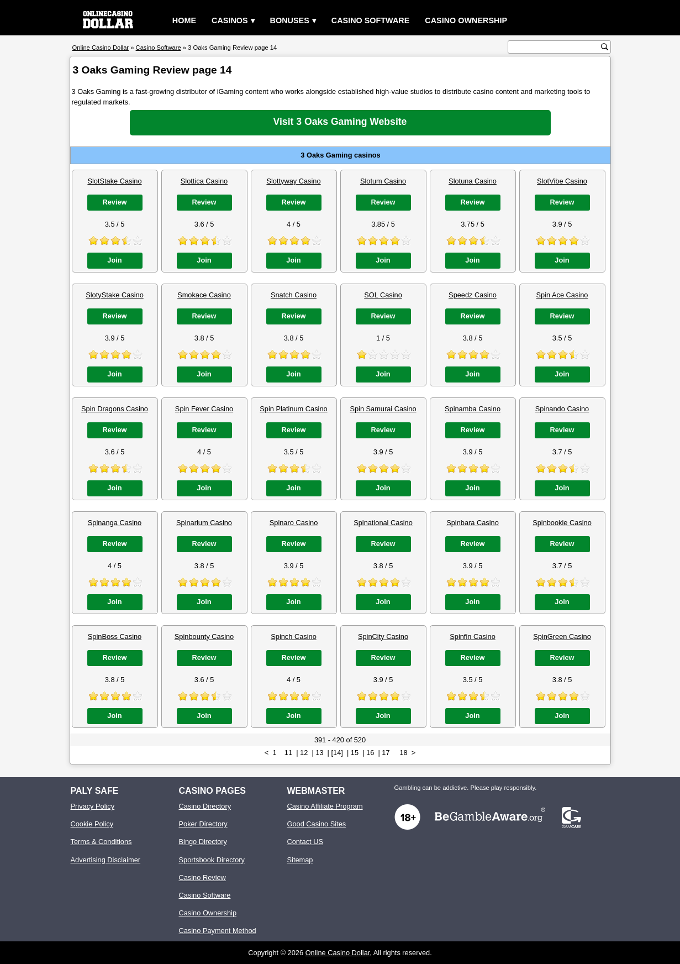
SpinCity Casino (383, 636)
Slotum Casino (383, 181)
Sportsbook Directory (212, 860)
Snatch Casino (294, 295)
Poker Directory (203, 824)
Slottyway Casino (293, 181)
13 (319, 752)
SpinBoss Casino (114, 636)
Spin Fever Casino (204, 409)
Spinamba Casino (472, 409)
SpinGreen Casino (562, 636)
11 (288, 752)
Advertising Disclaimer (106, 860)
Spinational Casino (383, 522)
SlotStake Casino (114, 181)
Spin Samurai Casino (383, 409)
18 (403, 752)
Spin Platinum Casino (293, 409)
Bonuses (289, 20)
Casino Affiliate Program (325, 806)
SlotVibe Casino (562, 181)
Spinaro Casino (294, 522)
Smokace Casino (204, 295)
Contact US (305, 841)
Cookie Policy (92, 824)
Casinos (230, 20)
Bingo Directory (203, 841)
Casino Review (202, 877)
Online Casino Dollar (337, 953)
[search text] (555, 47)
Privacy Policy (93, 806)
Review (114, 202)
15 (355, 752)
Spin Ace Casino (562, 295)
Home (184, 20)
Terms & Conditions (101, 841)
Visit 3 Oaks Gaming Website (340, 121)
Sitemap (300, 860)
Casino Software (370, 20)
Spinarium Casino (204, 522)
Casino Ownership (466, 20)
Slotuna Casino (473, 181)
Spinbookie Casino (562, 522)
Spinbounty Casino (204, 636)
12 (304, 752)
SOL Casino (383, 295)
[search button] (604, 46)
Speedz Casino (473, 295)
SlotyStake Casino (115, 295)
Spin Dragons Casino (114, 409)
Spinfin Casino (472, 636)
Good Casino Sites (316, 824)
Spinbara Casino (472, 522)
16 (370, 752)
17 (385, 752)
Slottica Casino (204, 181)
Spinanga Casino (114, 522)
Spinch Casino (294, 636)
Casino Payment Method (217, 930)
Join (114, 260)
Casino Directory (205, 806)
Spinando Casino (562, 409)
